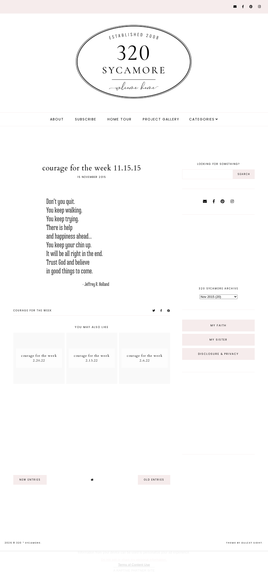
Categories (202, 119)
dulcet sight (251, 542)
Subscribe (85, 119)
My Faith (218, 325)
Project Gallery (161, 119)
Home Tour (119, 119)
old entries (154, 480)
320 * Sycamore (28, 542)
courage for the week (32, 310)
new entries (30, 480)
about (57, 119)
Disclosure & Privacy (218, 354)
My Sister (218, 340)
